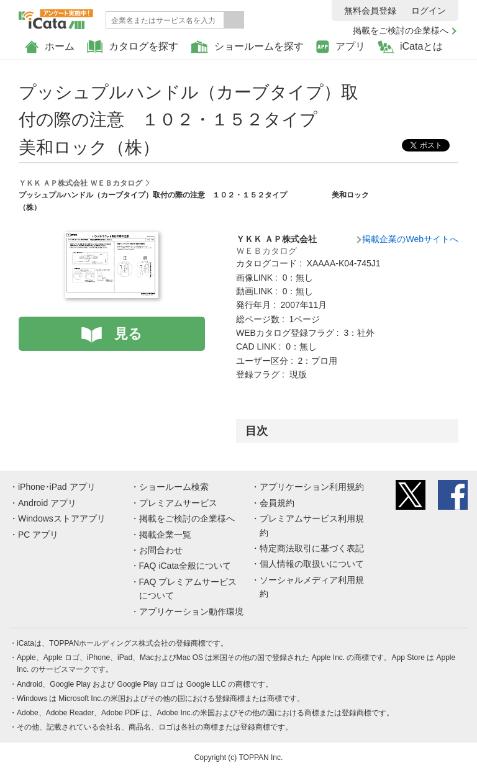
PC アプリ (38, 535)
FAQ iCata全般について (185, 566)
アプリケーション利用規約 (312, 487)
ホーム (50, 46)
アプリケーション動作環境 (191, 612)
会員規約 (277, 503)
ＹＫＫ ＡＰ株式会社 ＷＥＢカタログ (80, 183)
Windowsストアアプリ (62, 518)
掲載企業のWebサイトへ (410, 239)
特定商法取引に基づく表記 (312, 548)
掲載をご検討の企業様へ (400, 30)
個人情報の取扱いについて (312, 564)
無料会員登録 (370, 11)
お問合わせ (161, 550)
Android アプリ (47, 503)
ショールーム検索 (174, 487)
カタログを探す (132, 46)
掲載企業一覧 (165, 535)
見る (128, 333)
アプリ (340, 46)
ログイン (428, 11)
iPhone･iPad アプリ (57, 487)
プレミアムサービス (178, 503)
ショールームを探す (247, 46)
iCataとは (410, 46)
